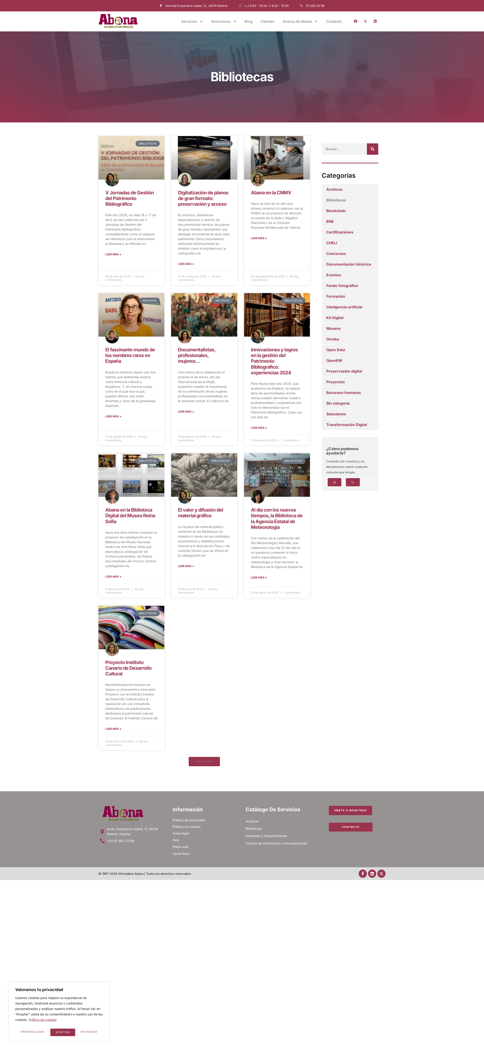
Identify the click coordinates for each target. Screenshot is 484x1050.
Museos (333, 328)
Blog (248, 21)
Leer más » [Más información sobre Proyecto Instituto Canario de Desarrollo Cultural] (113, 731)
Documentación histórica (348, 264)
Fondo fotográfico (342, 285)
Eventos (333, 275)
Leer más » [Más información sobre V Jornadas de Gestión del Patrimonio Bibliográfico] (113, 254)
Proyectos (335, 382)
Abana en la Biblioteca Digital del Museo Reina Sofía (130, 517)
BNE (330, 221)
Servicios (192, 21)
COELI (331, 243)
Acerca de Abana (300, 21)
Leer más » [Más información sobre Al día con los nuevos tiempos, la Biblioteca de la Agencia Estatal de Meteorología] (259, 579)
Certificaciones (339, 232)
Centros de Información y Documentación (276, 846)
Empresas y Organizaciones (266, 839)
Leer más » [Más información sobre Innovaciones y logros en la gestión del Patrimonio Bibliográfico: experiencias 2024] (259, 429)
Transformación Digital (346, 424)
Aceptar (91, 1032)
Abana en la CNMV (271, 192)
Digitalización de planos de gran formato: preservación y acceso (203, 198)
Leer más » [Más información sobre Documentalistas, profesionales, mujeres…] (186, 412)
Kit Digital (334, 317)
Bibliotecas (336, 200)
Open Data (335, 349)
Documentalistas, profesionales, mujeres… (196, 356)
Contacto (334, 21)
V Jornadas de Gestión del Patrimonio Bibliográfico (129, 198)
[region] (59, 1012)
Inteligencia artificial (344, 307)
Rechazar (64, 1032)
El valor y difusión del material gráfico (200, 514)
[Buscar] (372, 149)
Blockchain (336, 210)
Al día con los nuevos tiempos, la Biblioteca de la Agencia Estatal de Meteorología (277, 520)
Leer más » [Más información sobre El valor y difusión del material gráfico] (186, 568)
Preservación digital (344, 371)
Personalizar (32, 1032)
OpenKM (334, 360)
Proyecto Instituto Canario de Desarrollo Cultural (128, 670)
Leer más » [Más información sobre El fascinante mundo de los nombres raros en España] (113, 417)
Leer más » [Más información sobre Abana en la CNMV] (259, 238)
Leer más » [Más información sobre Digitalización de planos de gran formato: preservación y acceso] (186, 264)
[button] (204, 764)
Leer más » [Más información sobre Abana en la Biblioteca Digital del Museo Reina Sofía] (113, 578)
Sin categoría (338, 403)
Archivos (334, 189)
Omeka (332, 339)
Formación (335, 296)
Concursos (336, 253)
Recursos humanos (343, 392)
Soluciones (224, 21)
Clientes (267, 21)
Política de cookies (43, 1022)
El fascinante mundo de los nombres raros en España (130, 356)
